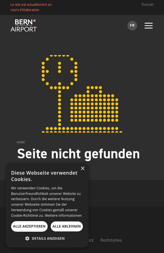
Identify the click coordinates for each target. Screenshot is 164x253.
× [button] (82, 169)
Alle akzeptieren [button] (29, 226)
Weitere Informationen (63, 215)
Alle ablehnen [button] (67, 226)
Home (21, 142)
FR (132, 25)
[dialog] (47, 205)
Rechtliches (111, 241)
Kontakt (147, 5)
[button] (47, 238)
